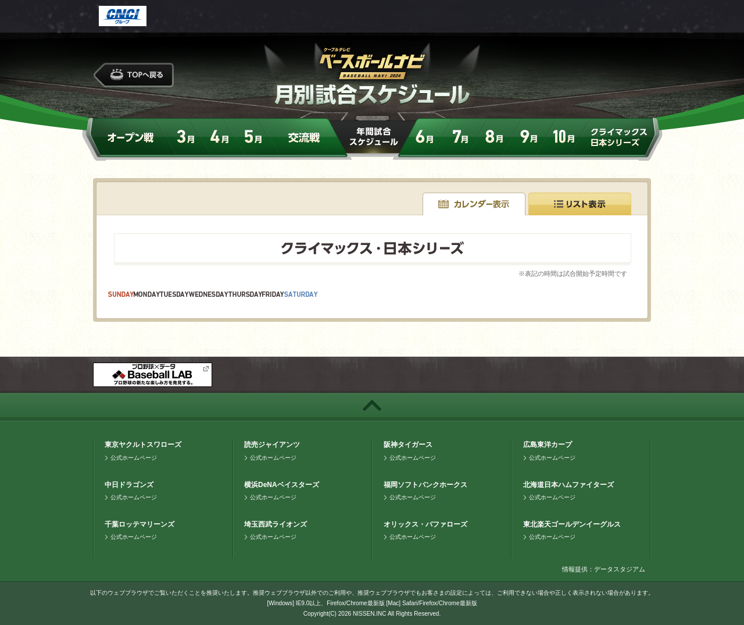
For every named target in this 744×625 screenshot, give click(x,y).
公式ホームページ (133, 457)
